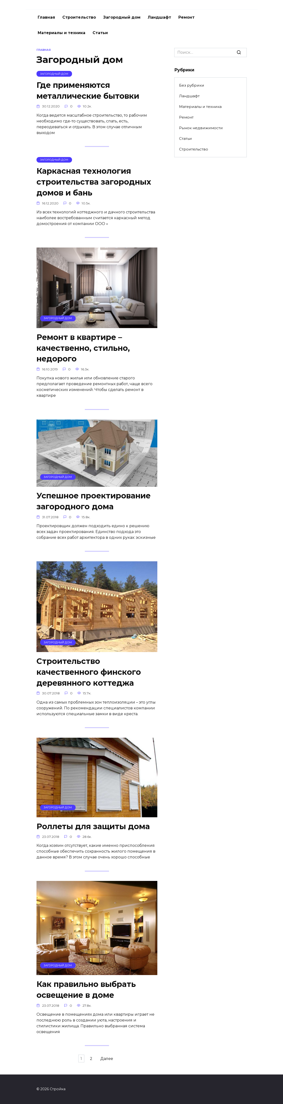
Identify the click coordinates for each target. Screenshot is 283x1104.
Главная (46, 17)
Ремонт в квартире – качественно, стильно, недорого (83, 349)
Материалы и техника (61, 32)
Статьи (100, 32)
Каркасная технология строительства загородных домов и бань (93, 182)
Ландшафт (159, 17)
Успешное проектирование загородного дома (93, 504)
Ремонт (186, 17)
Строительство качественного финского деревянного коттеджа (88, 675)
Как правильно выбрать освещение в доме (86, 995)
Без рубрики (191, 85)
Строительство (79, 17)
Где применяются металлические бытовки (87, 90)
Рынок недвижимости (201, 128)
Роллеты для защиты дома (93, 830)
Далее (109, 1064)
